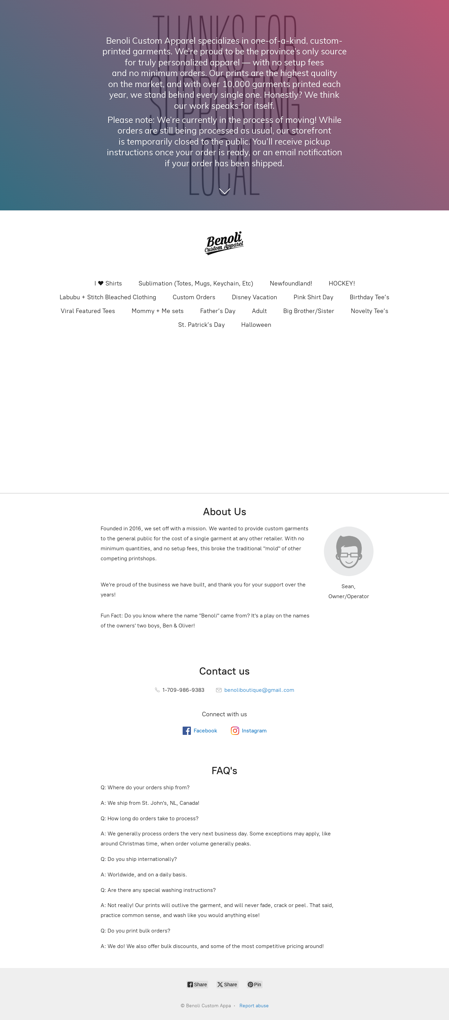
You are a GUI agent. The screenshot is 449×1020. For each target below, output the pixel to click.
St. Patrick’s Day (201, 325)
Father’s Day (217, 311)
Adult (259, 311)
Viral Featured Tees (88, 311)
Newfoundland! (291, 283)
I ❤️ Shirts (108, 283)
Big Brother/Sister (308, 311)
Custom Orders (194, 297)
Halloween (256, 325)
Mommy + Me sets (158, 311)
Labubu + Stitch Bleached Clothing (108, 297)
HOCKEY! (342, 283)
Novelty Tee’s (369, 311)
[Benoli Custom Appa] (224, 244)
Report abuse (254, 1006)
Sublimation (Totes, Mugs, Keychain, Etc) (196, 283)
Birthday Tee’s (369, 297)
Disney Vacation (254, 297)
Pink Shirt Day (313, 297)
